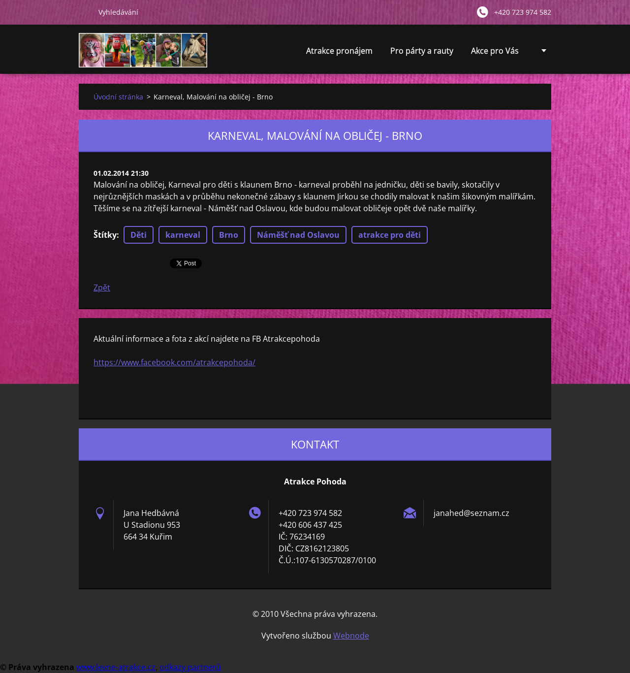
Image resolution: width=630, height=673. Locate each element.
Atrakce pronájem (339, 53)
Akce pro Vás (495, 53)
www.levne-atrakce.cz (116, 667)
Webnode (351, 635)
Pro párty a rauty (421, 53)
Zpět (102, 287)
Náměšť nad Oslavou (298, 234)
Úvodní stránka (118, 96)
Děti (138, 234)
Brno (228, 234)
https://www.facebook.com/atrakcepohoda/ (174, 362)
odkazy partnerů (190, 667)
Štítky (105, 234)
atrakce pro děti (389, 234)
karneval (182, 234)
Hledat (85, 12)
